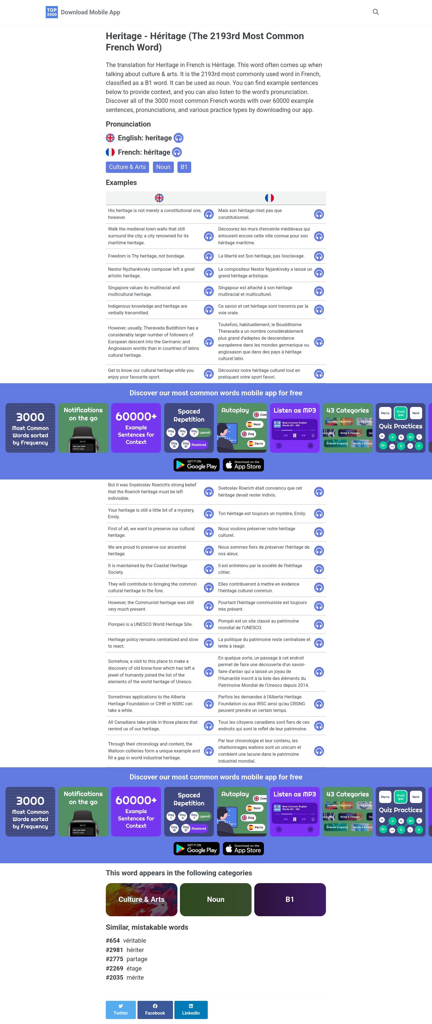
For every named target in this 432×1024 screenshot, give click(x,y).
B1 (185, 168)
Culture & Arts (128, 168)
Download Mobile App (90, 12)
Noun (164, 168)
